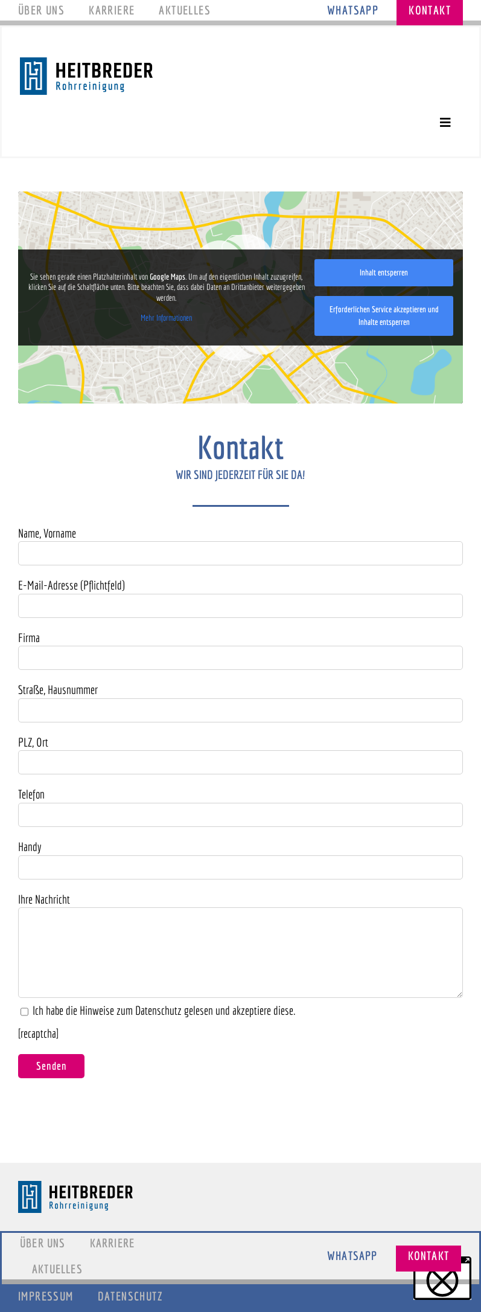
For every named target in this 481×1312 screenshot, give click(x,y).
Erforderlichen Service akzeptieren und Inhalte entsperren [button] (384, 315)
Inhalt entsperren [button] (384, 272)
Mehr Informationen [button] (166, 318)
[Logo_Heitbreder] (86, 63)
